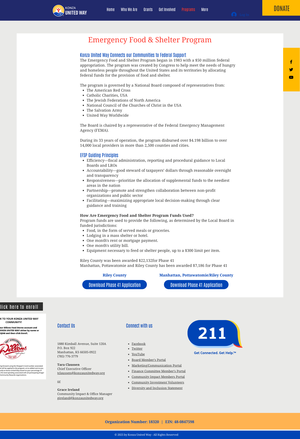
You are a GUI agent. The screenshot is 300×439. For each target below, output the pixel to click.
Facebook (139, 344)
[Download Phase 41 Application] (114, 284)
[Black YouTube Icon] (291, 77)
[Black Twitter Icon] (291, 69)
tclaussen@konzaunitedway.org (81, 373)
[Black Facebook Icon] (291, 61)
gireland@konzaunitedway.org (80, 398)
